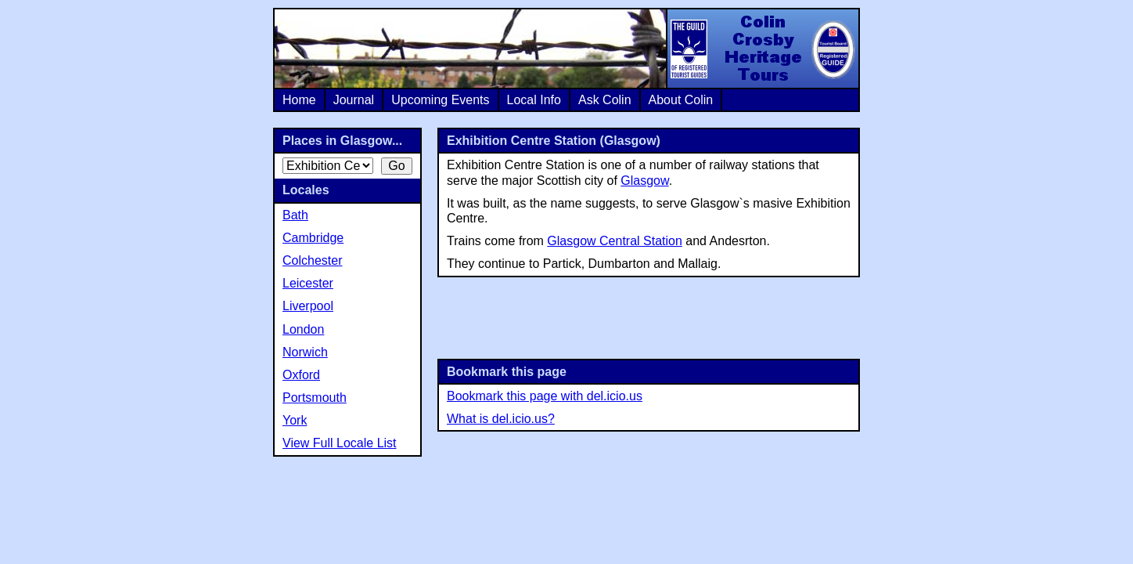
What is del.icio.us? (501, 418)
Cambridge (312, 237)
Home (299, 100)
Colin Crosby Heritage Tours (762, 48)
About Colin (681, 100)
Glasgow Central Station (614, 241)
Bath (295, 215)
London (303, 329)
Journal (353, 100)
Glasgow (644, 180)
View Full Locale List (339, 443)
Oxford (301, 374)
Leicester (307, 283)
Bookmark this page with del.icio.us (544, 396)
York (294, 420)
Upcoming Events (440, 100)
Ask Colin (604, 100)
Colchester (312, 260)
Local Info (534, 100)
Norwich (305, 352)
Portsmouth (314, 397)
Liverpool (307, 306)
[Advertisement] (649, 316)
